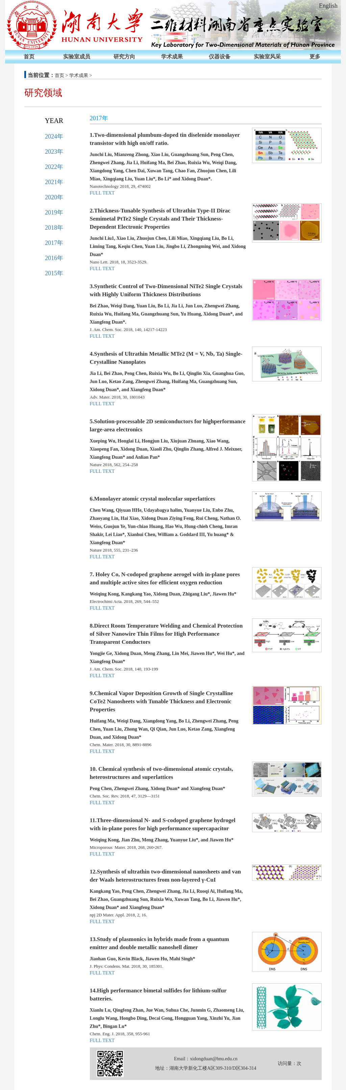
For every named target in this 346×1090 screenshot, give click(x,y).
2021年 (54, 182)
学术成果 (172, 56)
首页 (29, 56)
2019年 (54, 212)
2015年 (54, 273)
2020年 (54, 197)
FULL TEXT (102, 193)
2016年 (54, 258)
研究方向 (124, 56)
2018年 (54, 227)
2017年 (54, 242)
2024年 (54, 136)
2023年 (54, 151)
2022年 (54, 166)
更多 (315, 56)
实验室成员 (76, 56)
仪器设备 (219, 56)
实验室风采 (267, 56)
